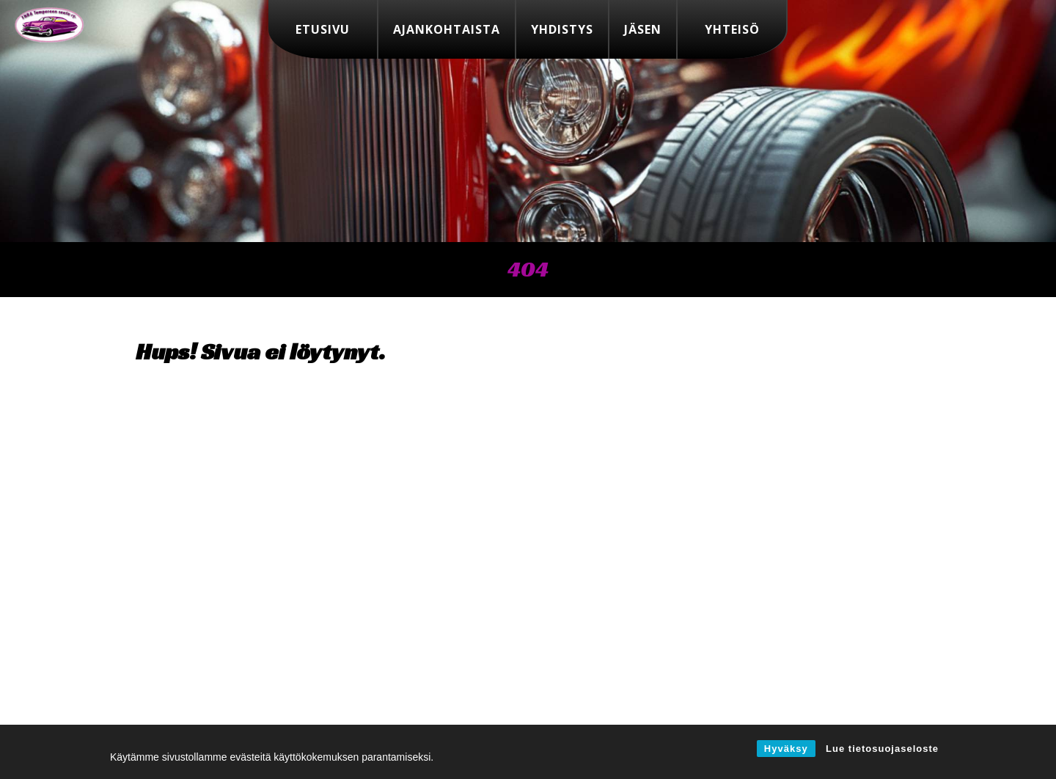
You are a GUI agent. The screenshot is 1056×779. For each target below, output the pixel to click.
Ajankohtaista (446, 29)
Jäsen (642, 29)
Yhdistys (562, 29)
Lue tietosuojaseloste (882, 748)
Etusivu (323, 29)
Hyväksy (786, 748)
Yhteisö (732, 29)
